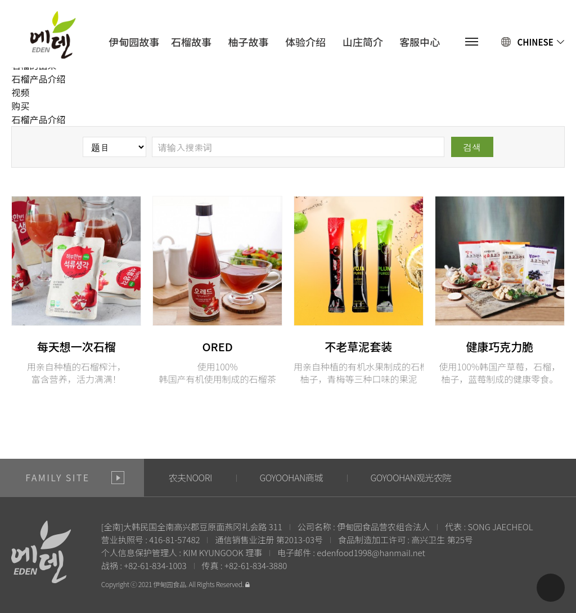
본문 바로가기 (0, 0)
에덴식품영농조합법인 (52, 35)
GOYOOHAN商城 (290, 477)
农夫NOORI (190, 477)
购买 (20, 106)
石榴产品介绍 (38, 79)
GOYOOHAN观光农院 (410, 477)
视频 (20, 92)
